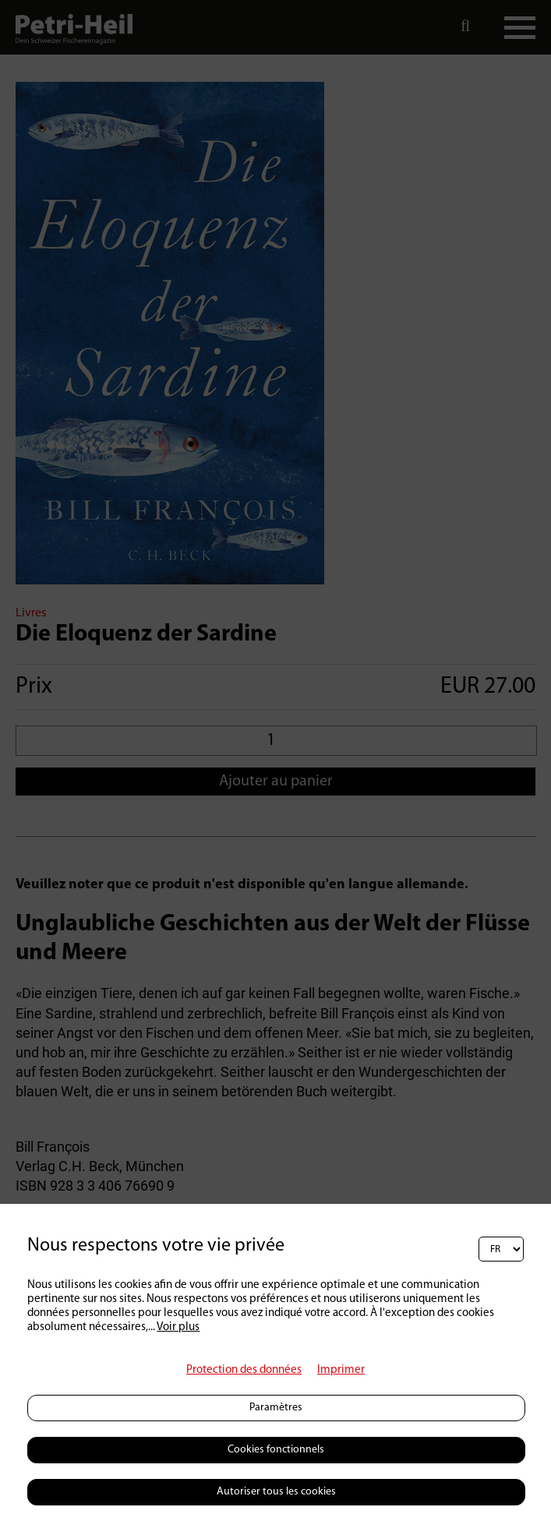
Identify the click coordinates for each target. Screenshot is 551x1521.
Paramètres (275, 1407)
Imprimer (341, 1370)
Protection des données (244, 1370)
